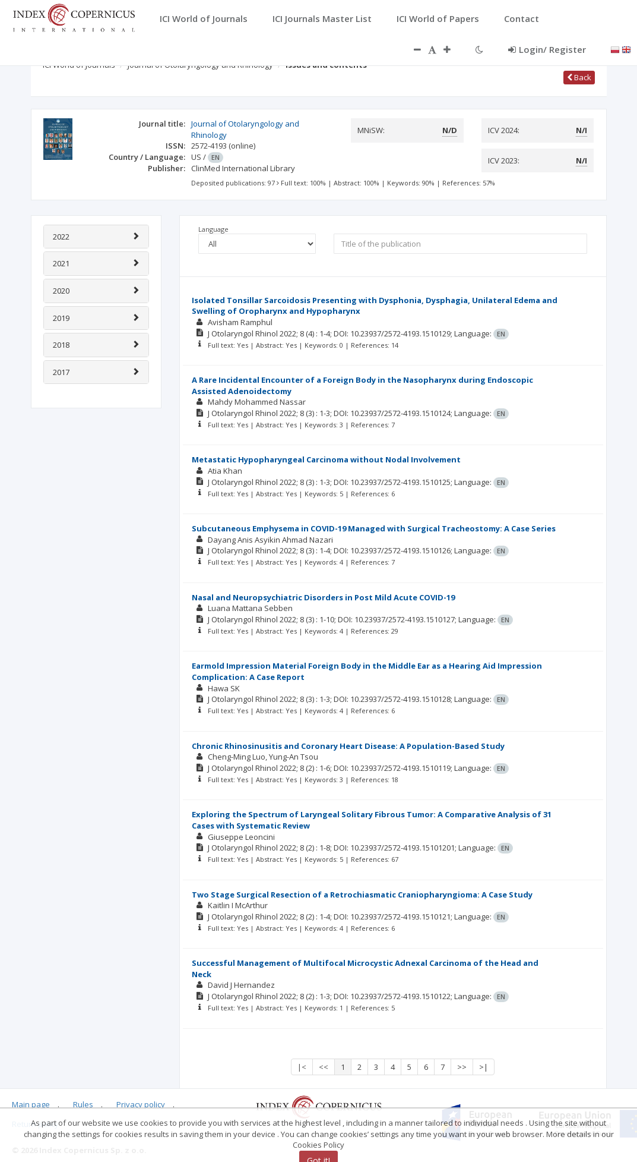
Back (579, 77)
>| (483, 1067)
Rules (83, 1104)
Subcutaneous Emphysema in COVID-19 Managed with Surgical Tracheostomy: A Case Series (374, 528)
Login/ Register (547, 49)
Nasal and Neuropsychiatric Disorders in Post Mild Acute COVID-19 (323, 597)
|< (301, 1067)
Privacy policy (140, 1104)
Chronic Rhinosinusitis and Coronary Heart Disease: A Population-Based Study (348, 746)
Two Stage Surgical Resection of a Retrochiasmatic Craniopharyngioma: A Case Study (362, 894)
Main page (31, 1104)
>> (462, 1067)
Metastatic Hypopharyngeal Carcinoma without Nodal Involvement (326, 459)
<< (323, 1067)
